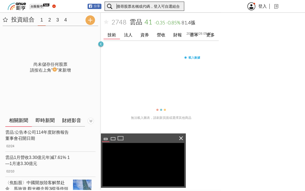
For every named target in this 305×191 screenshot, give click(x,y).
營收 (161, 35)
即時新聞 (45, 120)
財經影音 (71, 120)
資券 (144, 35)
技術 (112, 35)
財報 (177, 35)
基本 (194, 35)
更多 (210, 35)
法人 (128, 35)
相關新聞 (18, 120)
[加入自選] (106, 22)
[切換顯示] (91, 121)
